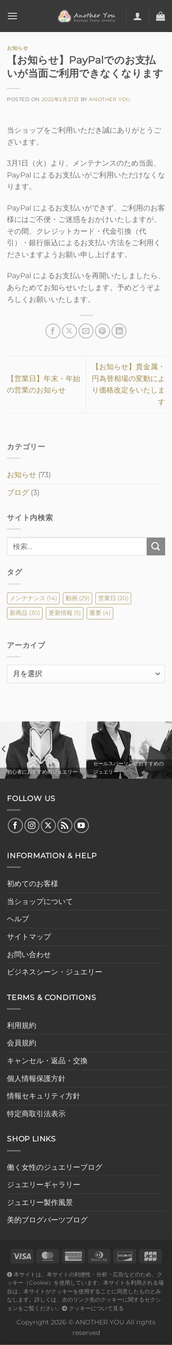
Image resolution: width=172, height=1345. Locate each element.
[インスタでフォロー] (31, 825)
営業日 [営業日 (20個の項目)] (113, 598)
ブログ (18, 492)
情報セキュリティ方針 (43, 1096)
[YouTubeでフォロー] (81, 825)
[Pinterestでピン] (102, 331)
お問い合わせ (29, 954)
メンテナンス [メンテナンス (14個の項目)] (33, 598)
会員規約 (21, 1042)
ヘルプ (18, 919)
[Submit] (156, 546)
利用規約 (21, 1025)
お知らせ (17, 48)
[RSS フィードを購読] (64, 825)
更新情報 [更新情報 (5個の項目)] (65, 612)
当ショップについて (40, 901)
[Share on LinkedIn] (119, 331)
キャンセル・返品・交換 (47, 1060)
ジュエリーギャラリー (43, 1184)
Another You (109, 99)
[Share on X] (69, 331)
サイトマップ (29, 936)
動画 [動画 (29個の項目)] (77, 598)
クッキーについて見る (93, 1308)
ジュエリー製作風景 (40, 1202)
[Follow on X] (48, 825)
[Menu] (12, 16)
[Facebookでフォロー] (15, 825)
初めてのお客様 (32, 883)
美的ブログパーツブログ (47, 1220)
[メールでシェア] (86, 331)
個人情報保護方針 (36, 1078)
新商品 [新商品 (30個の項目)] (25, 612)
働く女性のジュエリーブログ (54, 1167)
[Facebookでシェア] (53, 331)
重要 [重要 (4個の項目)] (100, 612)
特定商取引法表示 (36, 1113)
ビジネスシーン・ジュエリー (54, 972)
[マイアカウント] (137, 16)
